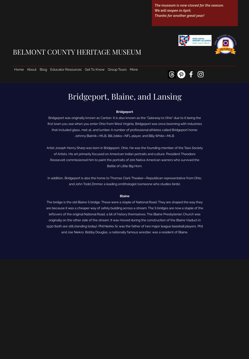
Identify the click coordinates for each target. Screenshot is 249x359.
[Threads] (172, 74)
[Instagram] (201, 74)
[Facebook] (191, 74)
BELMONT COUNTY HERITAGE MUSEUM (77, 51)
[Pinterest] (181, 74)
